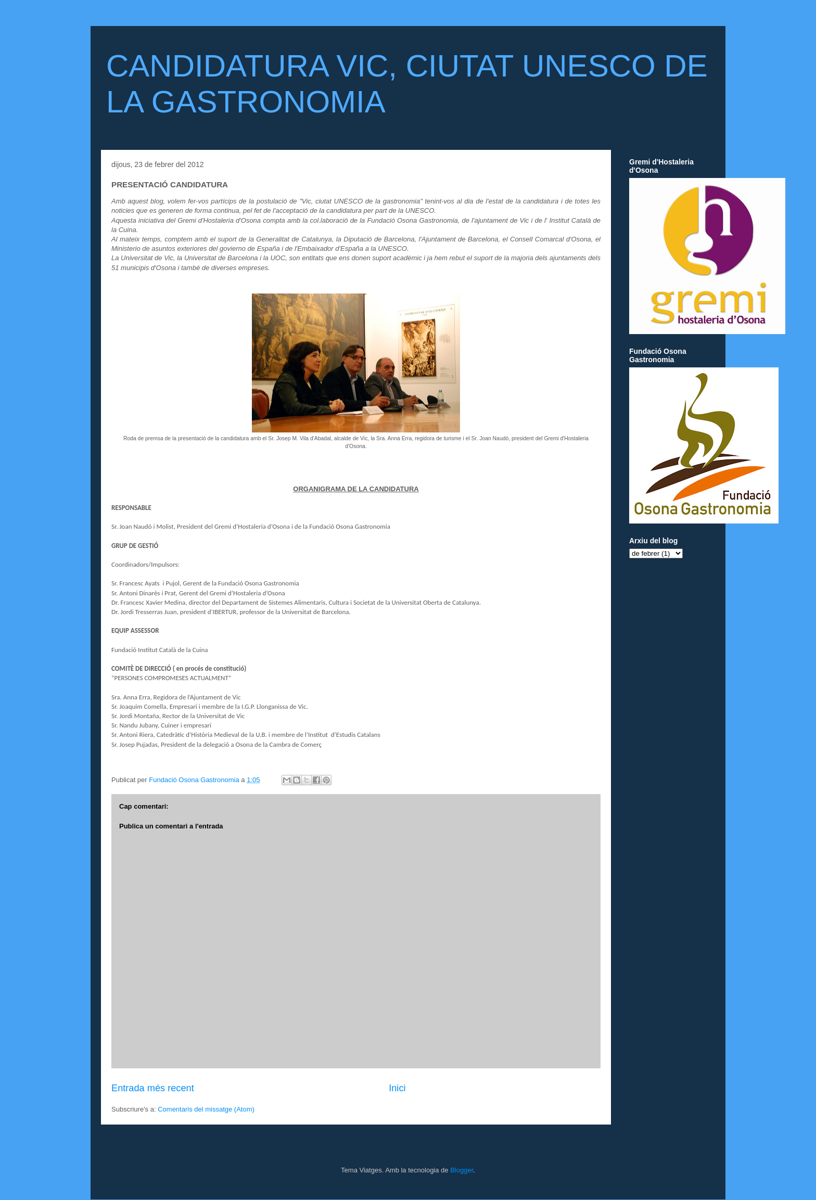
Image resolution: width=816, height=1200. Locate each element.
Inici (397, 1088)
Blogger (461, 1170)
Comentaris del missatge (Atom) (206, 1109)
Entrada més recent (152, 1088)
